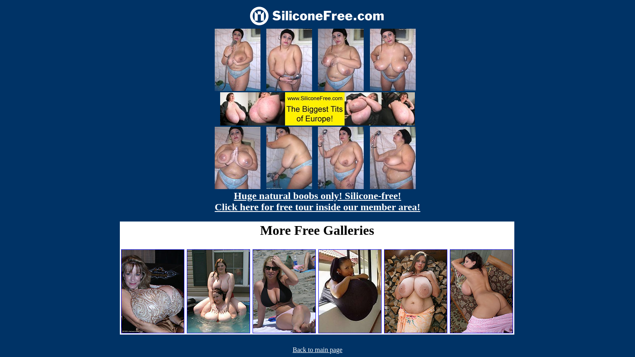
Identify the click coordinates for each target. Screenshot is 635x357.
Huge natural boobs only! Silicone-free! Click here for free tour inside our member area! (317, 201)
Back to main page (317, 349)
